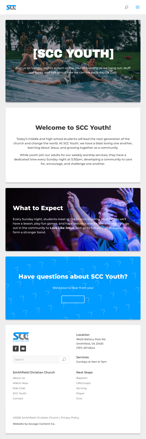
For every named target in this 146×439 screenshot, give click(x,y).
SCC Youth (20, 393)
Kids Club (19, 388)
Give (79, 398)
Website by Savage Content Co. (34, 423)
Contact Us (73, 299)
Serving (81, 388)
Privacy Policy (70, 417)
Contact (18, 398)
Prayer (80, 393)
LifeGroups (83, 383)
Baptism (81, 378)
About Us (19, 378)
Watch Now (20, 383)
